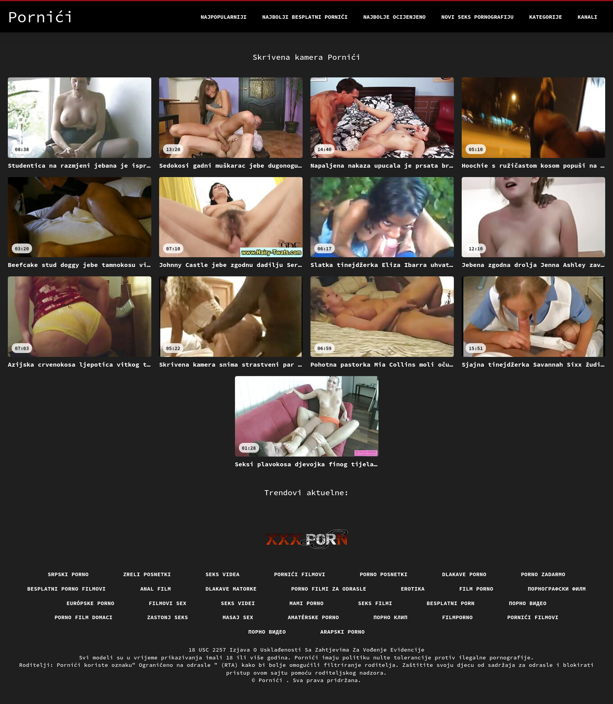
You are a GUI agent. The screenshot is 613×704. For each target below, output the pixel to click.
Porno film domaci (83, 617)
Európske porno (90, 603)
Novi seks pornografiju (477, 16)
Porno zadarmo (543, 574)
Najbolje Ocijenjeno (394, 16)
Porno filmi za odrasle (329, 588)
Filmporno (457, 617)
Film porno (476, 588)
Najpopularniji (224, 16)
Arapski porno (342, 631)
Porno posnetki (384, 574)
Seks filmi (375, 603)
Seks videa (222, 574)
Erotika (413, 588)
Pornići (272, 680)
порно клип (390, 617)
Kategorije (545, 16)
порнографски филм (557, 588)
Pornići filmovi (299, 574)
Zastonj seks (167, 617)
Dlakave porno (464, 574)
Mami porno (306, 603)
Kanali (587, 16)
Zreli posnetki (147, 574)
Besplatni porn (451, 603)
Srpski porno (68, 574)
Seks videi (238, 603)
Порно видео (528, 603)
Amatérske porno (313, 617)
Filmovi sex (167, 603)
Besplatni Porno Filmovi (66, 588)
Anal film (155, 588)
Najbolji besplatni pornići (305, 16)
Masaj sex (237, 617)
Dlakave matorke (230, 588)
